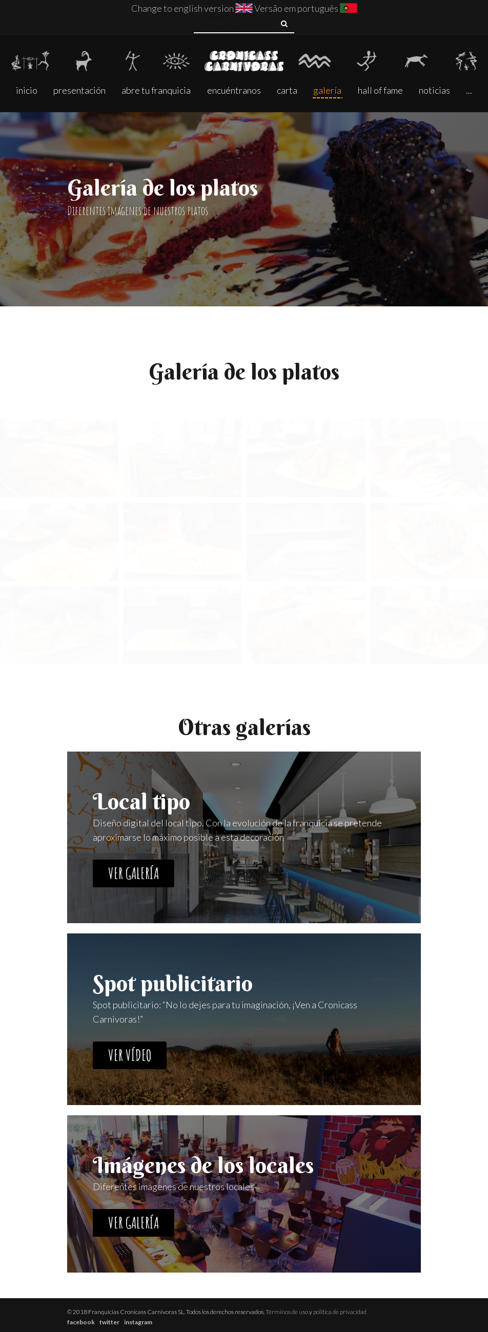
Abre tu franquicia (156, 90)
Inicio (26, 90)
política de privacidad (340, 1312)
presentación (79, 90)
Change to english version (182, 8)
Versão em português (297, 8)
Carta (287, 90)
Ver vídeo (129, 1055)
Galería (327, 90)
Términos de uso (287, 1312)
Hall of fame (380, 90)
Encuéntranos (234, 90)
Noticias (434, 90)
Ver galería (133, 873)
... (469, 90)
